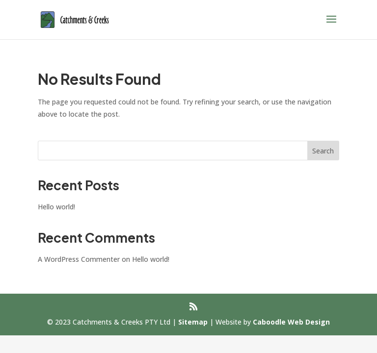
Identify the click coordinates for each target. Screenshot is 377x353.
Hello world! (56, 206)
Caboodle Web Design (291, 322)
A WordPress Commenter (79, 259)
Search (323, 150)
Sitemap (193, 322)
